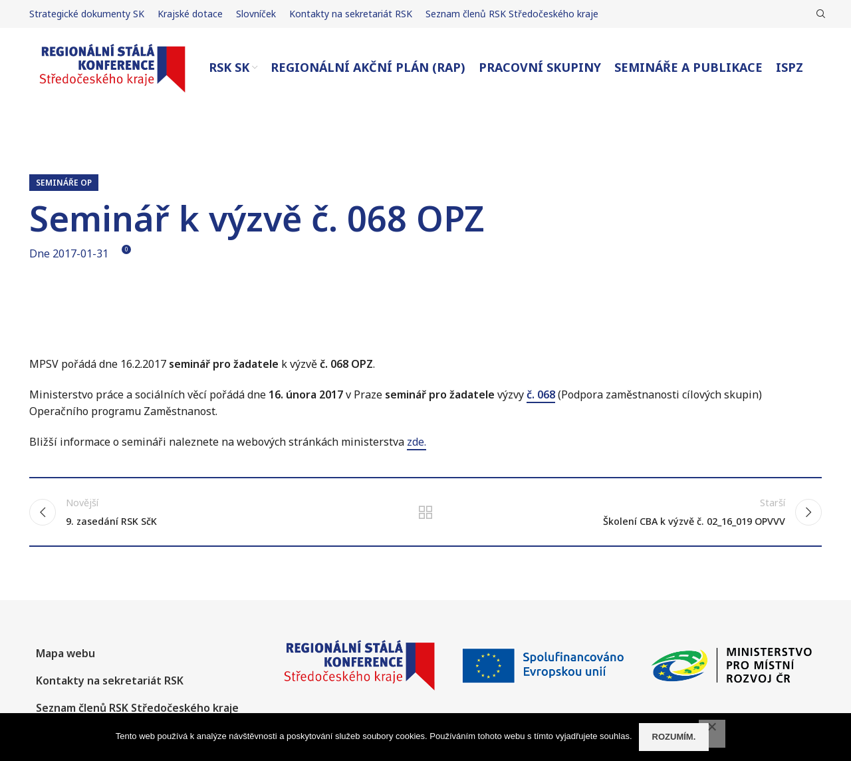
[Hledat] (819, 14)
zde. (416, 441)
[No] (712, 734)
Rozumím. (674, 737)
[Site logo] (112, 66)
